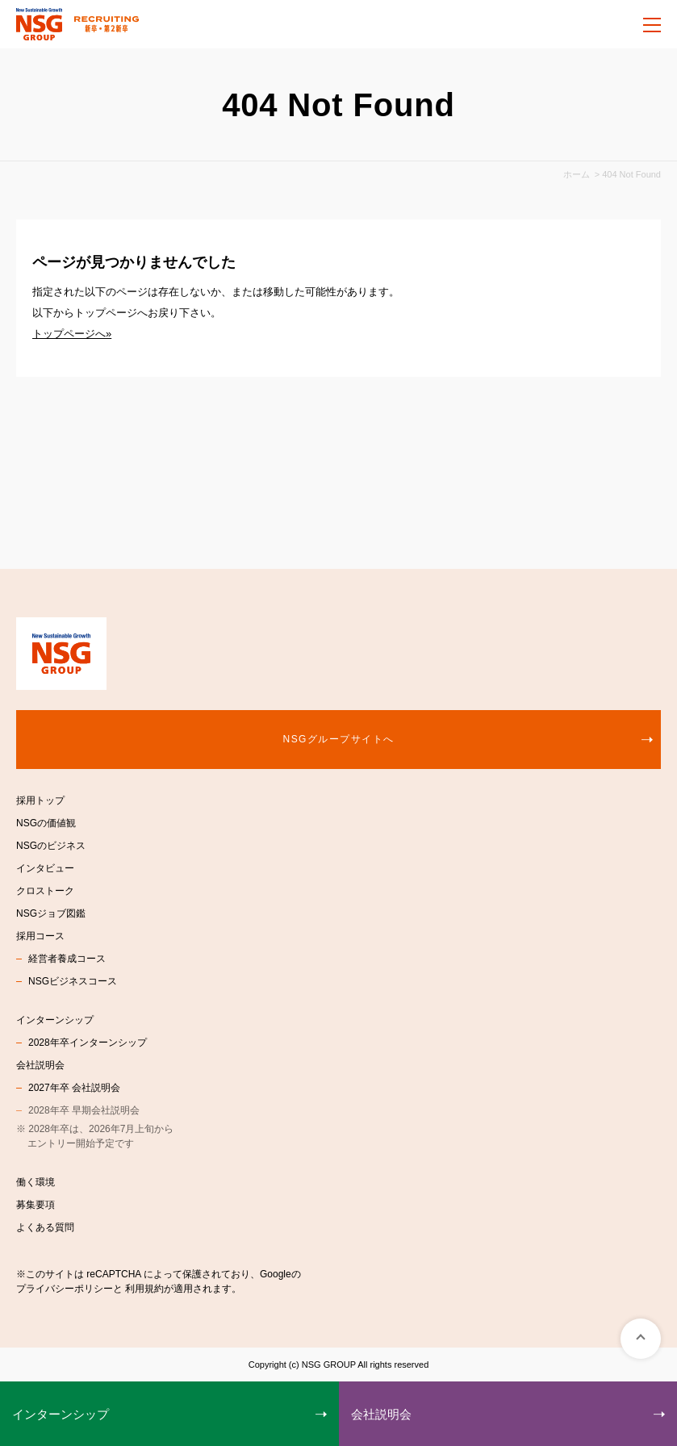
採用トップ (40, 800)
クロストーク (45, 890)
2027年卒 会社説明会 (74, 1087)
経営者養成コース (67, 958)
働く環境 (35, 1182)
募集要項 (35, 1204)
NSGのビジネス (51, 845)
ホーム (576, 174)
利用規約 (144, 1288)
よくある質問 (45, 1227)
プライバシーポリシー (64, 1288)
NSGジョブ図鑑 (51, 913)
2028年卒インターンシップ (87, 1042)
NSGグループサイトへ (339, 739)
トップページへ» (71, 334)
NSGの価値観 (46, 823)
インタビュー (45, 868)
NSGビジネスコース (72, 981)
